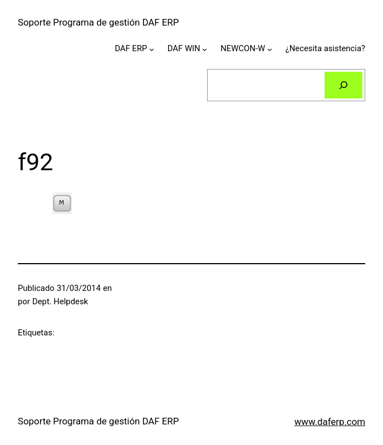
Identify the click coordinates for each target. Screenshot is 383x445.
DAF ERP (131, 48)
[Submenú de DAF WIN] (204, 49)
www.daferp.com (329, 421)
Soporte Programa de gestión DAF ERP (98, 22)
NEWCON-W (242, 48)
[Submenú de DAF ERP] (151, 49)
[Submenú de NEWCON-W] (269, 49)
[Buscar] (343, 85)
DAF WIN (184, 48)
